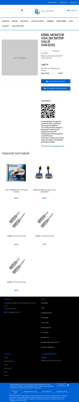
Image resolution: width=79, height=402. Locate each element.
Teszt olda (45, 323)
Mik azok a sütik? (15, 392)
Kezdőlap (5, 21)
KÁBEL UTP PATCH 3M (16, 282)
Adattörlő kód (18, 26)
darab (60, 73)
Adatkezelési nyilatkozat (50, 342)
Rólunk (14, 21)
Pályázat (5, 26)
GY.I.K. (43, 308)
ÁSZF (5, 372)
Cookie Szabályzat (47, 347)
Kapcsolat (24, 21)
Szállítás (44, 358)
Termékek (50, 21)
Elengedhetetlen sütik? (30, 391)
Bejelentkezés (52, 2)
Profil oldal (44, 332)
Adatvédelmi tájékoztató (34, 388)
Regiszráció (63, 2)
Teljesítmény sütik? (61, 391)
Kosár (6, 358)
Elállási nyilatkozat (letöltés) (51, 360)
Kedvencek (74, 2)
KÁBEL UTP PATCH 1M (16, 236)
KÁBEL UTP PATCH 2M (44, 236)
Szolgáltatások (37, 21)
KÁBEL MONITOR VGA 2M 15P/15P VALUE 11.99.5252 (52, 40)
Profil (6, 365)
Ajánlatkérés (61, 21)
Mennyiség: (45, 73)
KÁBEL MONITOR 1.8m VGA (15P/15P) (44, 191)
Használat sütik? (47, 391)
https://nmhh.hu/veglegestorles (52, 146)
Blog (71, 21)
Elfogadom (61, 385)
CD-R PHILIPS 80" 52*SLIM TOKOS (16, 191)
